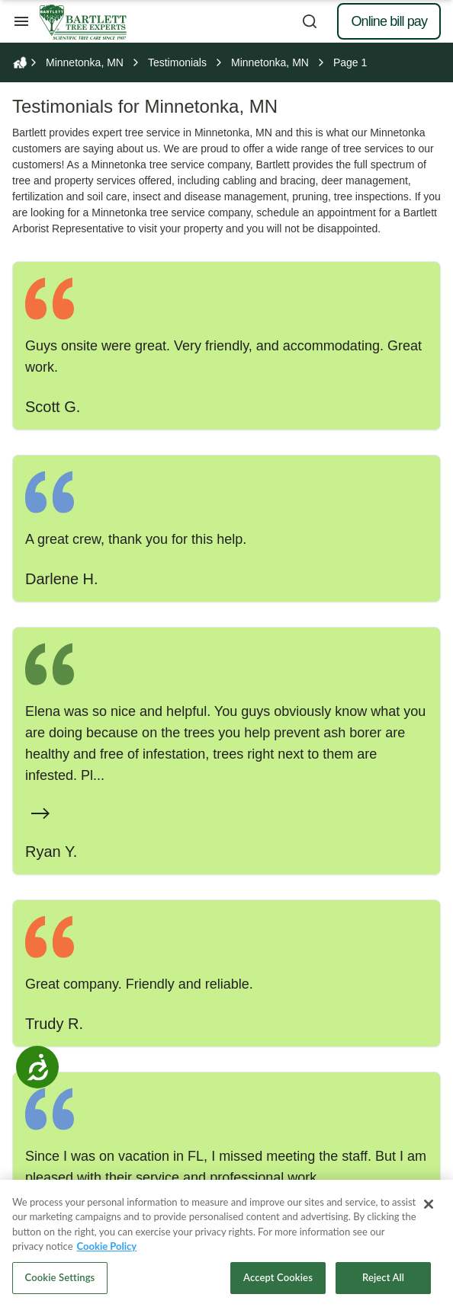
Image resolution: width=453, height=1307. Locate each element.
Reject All (383, 1283)
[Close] (428, 1210)
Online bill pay (389, 21)
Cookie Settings (60, 1283)
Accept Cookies (278, 1283)
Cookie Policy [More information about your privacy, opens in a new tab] (107, 1252)
